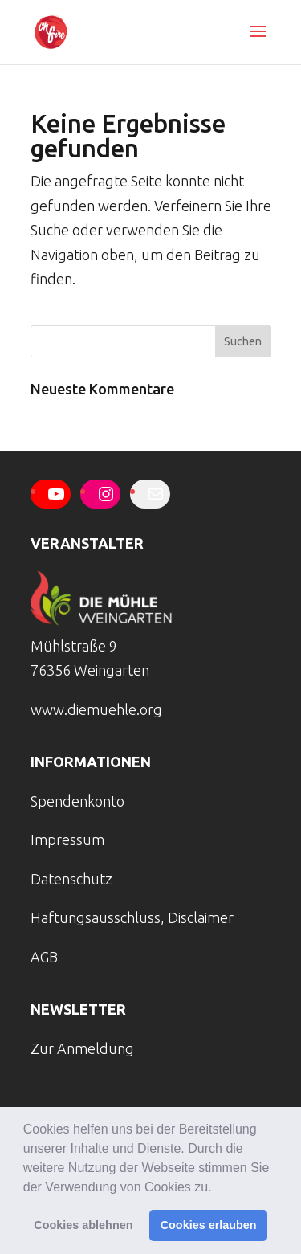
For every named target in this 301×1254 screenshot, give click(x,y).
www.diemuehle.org (96, 709)
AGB (44, 957)
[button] (217, 1188)
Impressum (67, 839)
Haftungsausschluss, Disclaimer (132, 917)
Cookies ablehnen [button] (83, 1225)
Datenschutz (71, 879)
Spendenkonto (77, 801)
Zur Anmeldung (82, 1048)
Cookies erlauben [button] (209, 1225)
